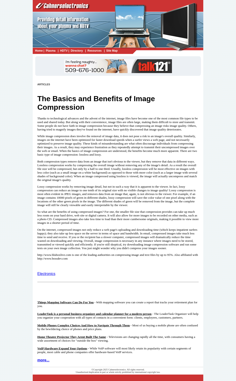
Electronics (46, 274)
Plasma (51, 50)
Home (39, 50)
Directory (77, 50)
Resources (95, 50)
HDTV (64, 50)
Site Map (112, 50)
